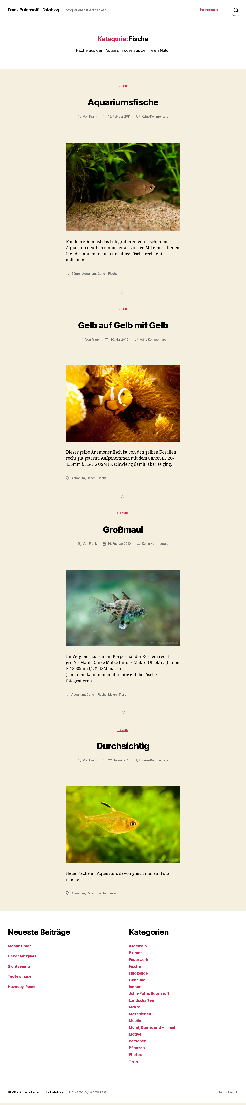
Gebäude (138, 981)
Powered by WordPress (90, 1094)
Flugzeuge (139, 974)
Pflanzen (137, 1049)
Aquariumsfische (123, 101)
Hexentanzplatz (23, 957)
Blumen (136, 954)
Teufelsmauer (22, 978)
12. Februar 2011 (119, 117)
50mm (76, 274)
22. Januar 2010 (119, 762)
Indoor (135, 988)
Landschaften (142, 1002)
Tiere (124, 696)
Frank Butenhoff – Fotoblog (44, 1094)
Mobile (135, 1022)
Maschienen (141, 1015)
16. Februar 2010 (119, 545)
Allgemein (139, 947)
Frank (92, 117)
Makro (113, 696)
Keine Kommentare (156, 117)
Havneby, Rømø (23, 988)
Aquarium (89, 274)
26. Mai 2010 (119, 341)
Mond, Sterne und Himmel (154, 1029)
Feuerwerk (139, 961)
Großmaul (123, 529)
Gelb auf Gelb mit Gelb (123, 325)
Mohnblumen (20, 947)
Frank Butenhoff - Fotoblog (37, 9)
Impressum (209, 10)
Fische (123, 86)
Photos (136, 1056)
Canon (103, 274)
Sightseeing (20, 968)
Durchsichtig (123, 746)
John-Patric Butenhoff (150, 995)
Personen (138, 1042)
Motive (135, 1035)
